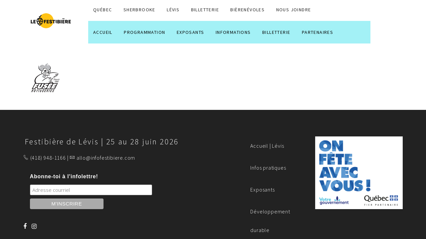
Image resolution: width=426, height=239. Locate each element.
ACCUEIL (102, 32)
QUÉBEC (102, 10)
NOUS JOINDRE (293, 10)
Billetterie (205, 10)
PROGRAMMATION (144, 32)
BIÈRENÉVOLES (247, 10)
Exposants (262, 189)
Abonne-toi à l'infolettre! (64, 176)
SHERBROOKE (139, 10)
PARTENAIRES (317, 32)
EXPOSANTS (190, 32)
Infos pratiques (268, 167)
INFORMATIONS (233, 32)
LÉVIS (173, 10)
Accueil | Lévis (267, 145)
